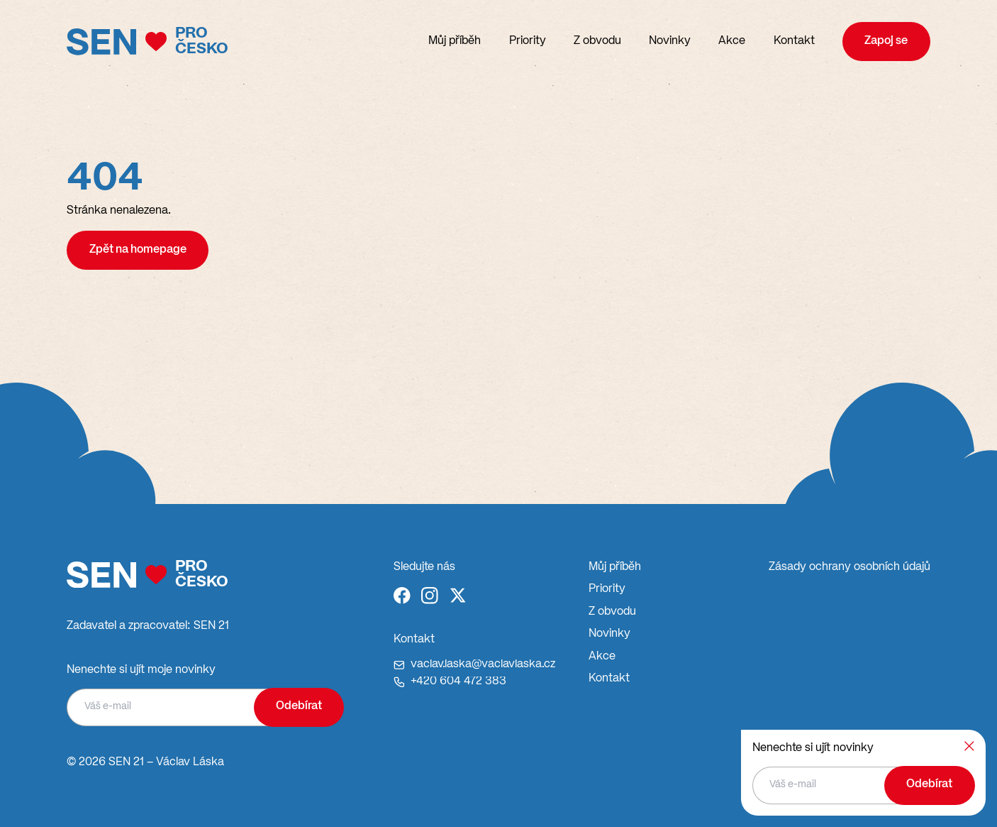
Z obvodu (597, 41)
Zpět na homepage (137, 250)
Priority (527, 41)
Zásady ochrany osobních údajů (849, 567)
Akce (731, 41)
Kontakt (794, 41)
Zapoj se (886, 41)
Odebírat (299, 706)
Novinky (670, 41)
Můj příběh (454, 41)
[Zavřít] (969, 746)
